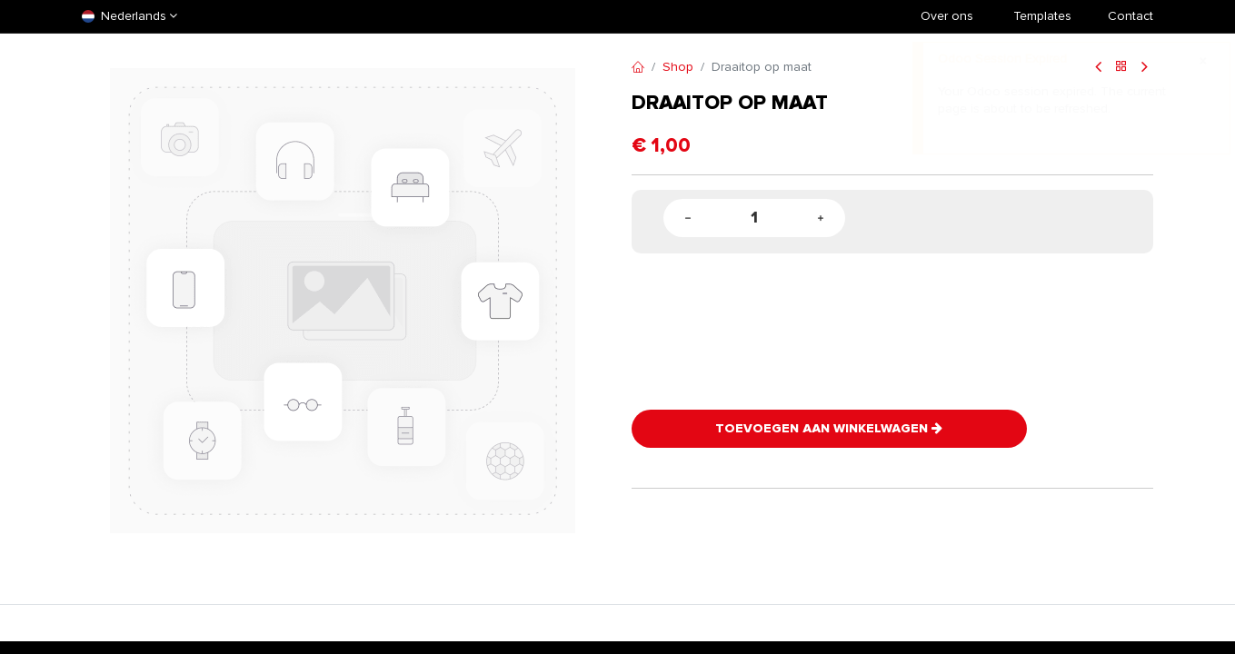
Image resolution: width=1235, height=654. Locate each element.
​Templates (1042, 16)
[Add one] (820, 218)
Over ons (947, 16)
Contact (1130, 16)
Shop (677, 66)
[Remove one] (687, 218)
